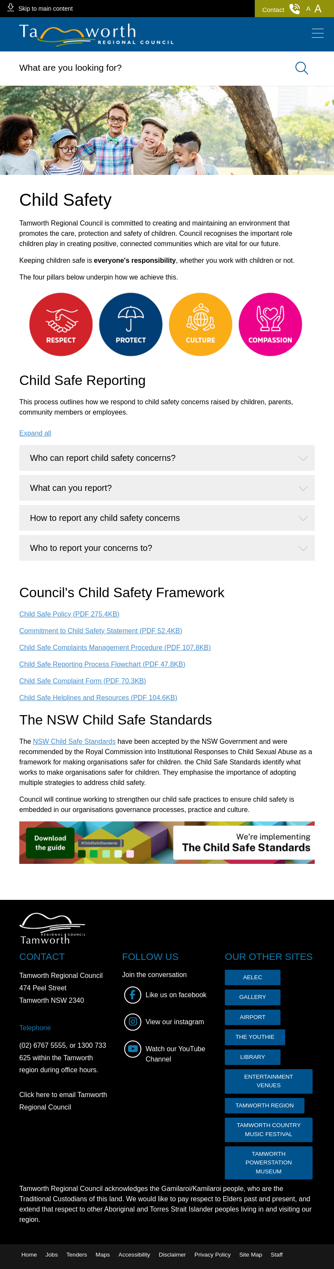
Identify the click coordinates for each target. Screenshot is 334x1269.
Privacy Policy (212, 1254)
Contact (281, 9)
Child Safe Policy (69, 614)
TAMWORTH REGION (265, 1105)
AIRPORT (252, 1017)
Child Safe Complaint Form (82, 681)
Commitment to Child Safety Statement (100, 630)
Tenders (76, 1254)
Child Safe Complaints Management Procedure (115, 647)
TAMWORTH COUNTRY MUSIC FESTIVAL (269, 1129)
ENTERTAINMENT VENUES (268, 1081)
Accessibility (134, 1254)
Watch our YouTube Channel (164, 1051)
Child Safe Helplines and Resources (98, 697)
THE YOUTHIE (255, 1037)
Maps (102, 1254)
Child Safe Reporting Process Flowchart (102, 664)
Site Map (250, 1254)
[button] (308, 8)
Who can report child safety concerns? (103, 458)
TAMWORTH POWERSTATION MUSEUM (268, 1163)
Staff (277, 1254)
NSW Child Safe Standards (74, 741)
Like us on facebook (165, 995)
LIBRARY (252, 1057)
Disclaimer (172, 1254)
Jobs (51, 1254)
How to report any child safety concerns (105, 518)
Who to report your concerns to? (91, 548)
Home (29, 1254)
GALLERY (252, 997)
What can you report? (71, 488)
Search (297, 68)
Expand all (35, 433)
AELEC (252, 977)
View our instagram (164, 1022)
